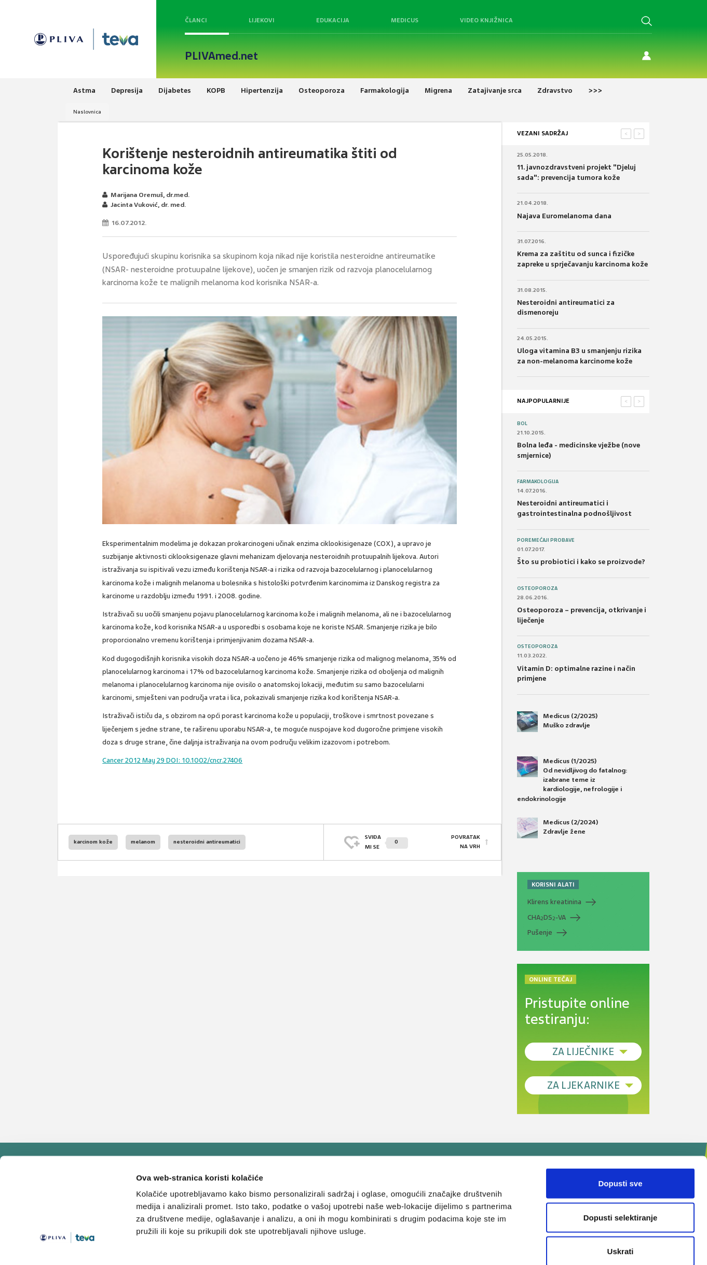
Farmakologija (538, 482)
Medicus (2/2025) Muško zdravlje (557, 721)
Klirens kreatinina (554, 901)
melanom (143, 841)
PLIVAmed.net (221, 56)
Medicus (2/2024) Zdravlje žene (557, 828)
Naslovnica (87, 111)
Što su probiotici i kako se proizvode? (581, 561)
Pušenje (539, 932)
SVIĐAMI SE (386, 842)
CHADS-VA (546, 917)
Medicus (404, 20)
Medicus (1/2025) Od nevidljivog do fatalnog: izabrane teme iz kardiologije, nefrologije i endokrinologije (572, 779)
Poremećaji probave (546, 540)
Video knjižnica (486, 20)
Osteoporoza (537, 588)
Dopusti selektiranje (620, 1163)
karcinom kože (93, 841)
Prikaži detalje (537, 1244)
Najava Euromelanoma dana (564, 216)
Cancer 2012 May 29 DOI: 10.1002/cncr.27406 (172, 760)
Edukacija (332, 20)
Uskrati (620, 1196)
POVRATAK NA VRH (465, 842)
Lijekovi (262, 20)
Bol (522, 423)
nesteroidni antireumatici (206, 841)
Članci (196, 20)
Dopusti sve (620, 1129)
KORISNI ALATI (553, 884)
